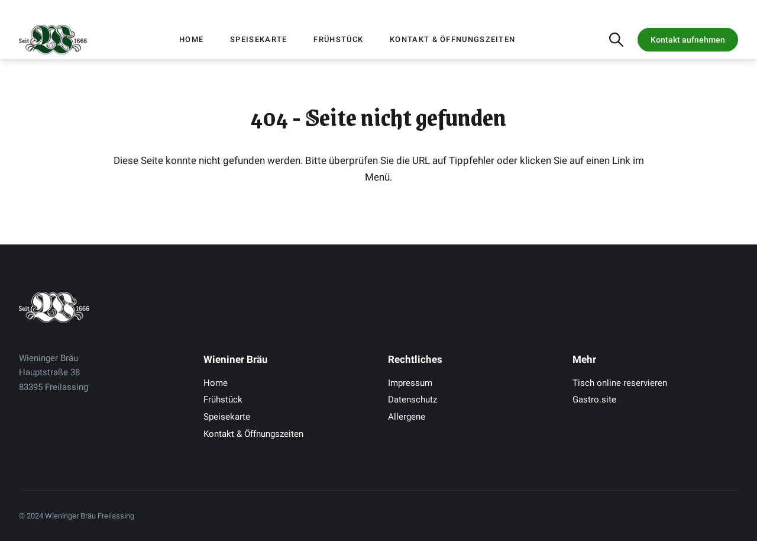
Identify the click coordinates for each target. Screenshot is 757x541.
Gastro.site (594, 399)
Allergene (406, 416)
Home (191, 39)
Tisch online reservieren (619, 383)
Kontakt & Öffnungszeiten (452, 39)
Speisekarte (258, 39)
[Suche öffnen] (616, 39)
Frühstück (338, 39)
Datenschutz (412, 399)
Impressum (410, 383)
